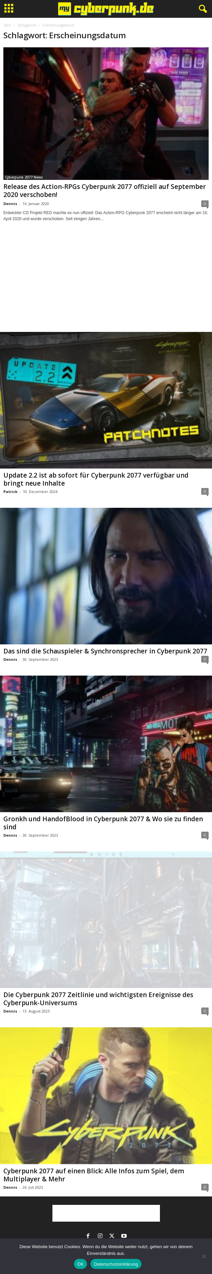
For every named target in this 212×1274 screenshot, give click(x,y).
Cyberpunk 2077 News (24, 177)
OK (80, 1264)
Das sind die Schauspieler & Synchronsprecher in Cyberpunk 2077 (105, 651)
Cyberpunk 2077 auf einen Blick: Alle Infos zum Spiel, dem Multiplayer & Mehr (93, 1175)
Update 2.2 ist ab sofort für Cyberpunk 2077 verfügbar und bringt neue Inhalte (95, 479)
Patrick (10, 491)
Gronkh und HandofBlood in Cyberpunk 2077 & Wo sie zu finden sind (103, 823)
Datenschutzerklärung (116, 1264)
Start (7, 25)
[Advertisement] (106, 283)
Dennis (10, 203)
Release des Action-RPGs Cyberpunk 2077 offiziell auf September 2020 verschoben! (104, 190)
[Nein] (203, 1256)
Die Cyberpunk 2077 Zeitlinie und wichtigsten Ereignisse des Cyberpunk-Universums (98, 998)
